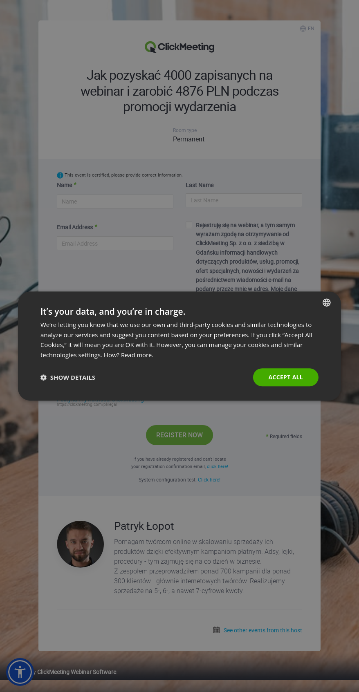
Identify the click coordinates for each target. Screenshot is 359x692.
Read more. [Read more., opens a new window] (137, 355)
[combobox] (327, 302)
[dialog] (179, 346)
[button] (67, 377)
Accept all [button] (285, 377)
